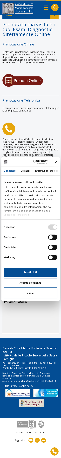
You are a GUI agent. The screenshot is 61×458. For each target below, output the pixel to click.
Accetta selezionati (30, 282)
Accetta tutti (30, 272)
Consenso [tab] (10, 170)
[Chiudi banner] (56, 162)
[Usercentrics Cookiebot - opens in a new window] (35, 162)
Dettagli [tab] (25, 170)
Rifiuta (30, 293)
